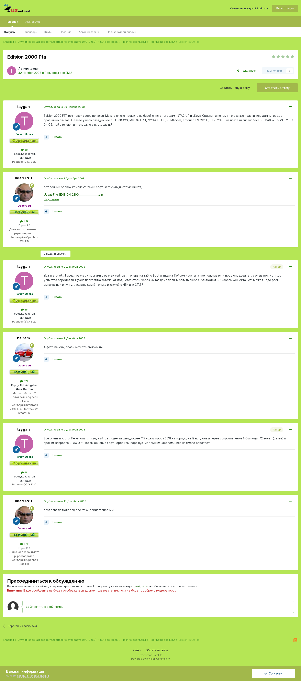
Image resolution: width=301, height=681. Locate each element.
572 (24, 381)
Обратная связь (157, 650)
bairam (23, 338)
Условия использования (33, 675)
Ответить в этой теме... (45, 606)
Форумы (9, 32)
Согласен (273, 673)
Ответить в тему (277, 87)
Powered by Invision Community (150, 658)
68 (24, 149)
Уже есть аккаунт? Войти (249, 8)
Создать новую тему (235, 87)
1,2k (24, 221)
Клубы (48, 32)
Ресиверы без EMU (58, 72)
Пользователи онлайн (121, 32)
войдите (141, 586)
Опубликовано (64, 106)
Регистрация (285, 8)
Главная (12, 23)
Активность (33, 21)
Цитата (57, 136)
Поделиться (246, 70)
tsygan (34, 68)
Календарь (30, 32)
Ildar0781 (23, 178)
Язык (137, 650)
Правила (65, 32)
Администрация (89, 32)
